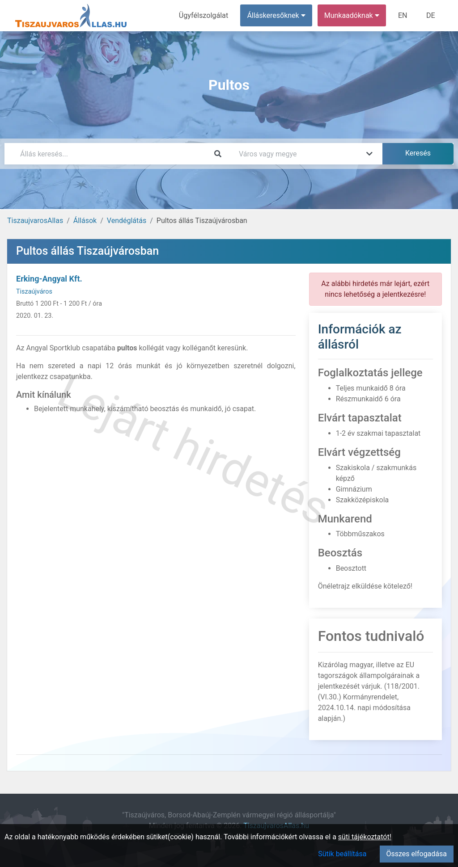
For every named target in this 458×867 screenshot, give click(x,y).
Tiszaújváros (34, 291)
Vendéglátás (126, 220)
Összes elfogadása (416, 854)
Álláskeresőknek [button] (277, 15)
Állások (85, 220)
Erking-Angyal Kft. (49, 278)
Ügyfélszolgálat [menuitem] (204, 15)
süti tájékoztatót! (364, 837)
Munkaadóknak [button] (352, 15)
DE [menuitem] (430, 15)
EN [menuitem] (403, 15)
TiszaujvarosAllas (35, 220)
